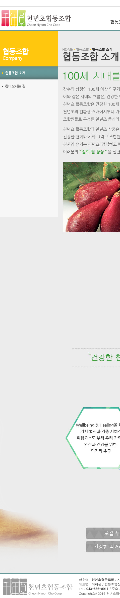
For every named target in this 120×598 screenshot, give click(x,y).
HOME (67, 49)
